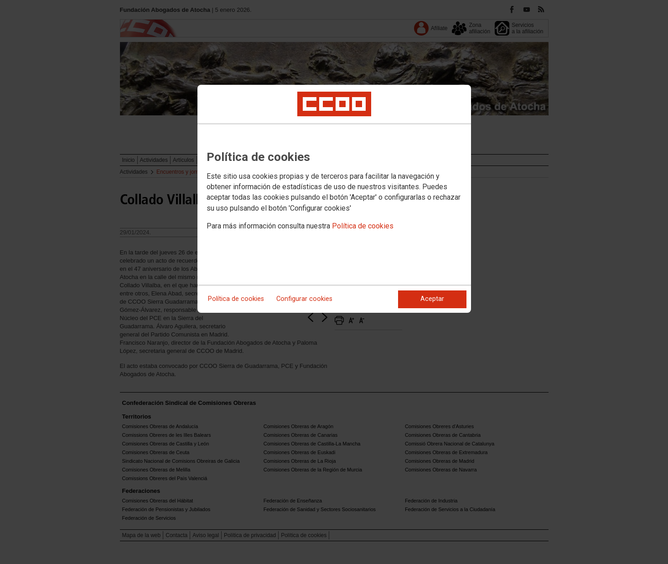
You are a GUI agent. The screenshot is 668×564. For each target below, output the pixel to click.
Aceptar (432, 299)
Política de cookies (363, 226)
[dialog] (334, 199)
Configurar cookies (304, 299)
